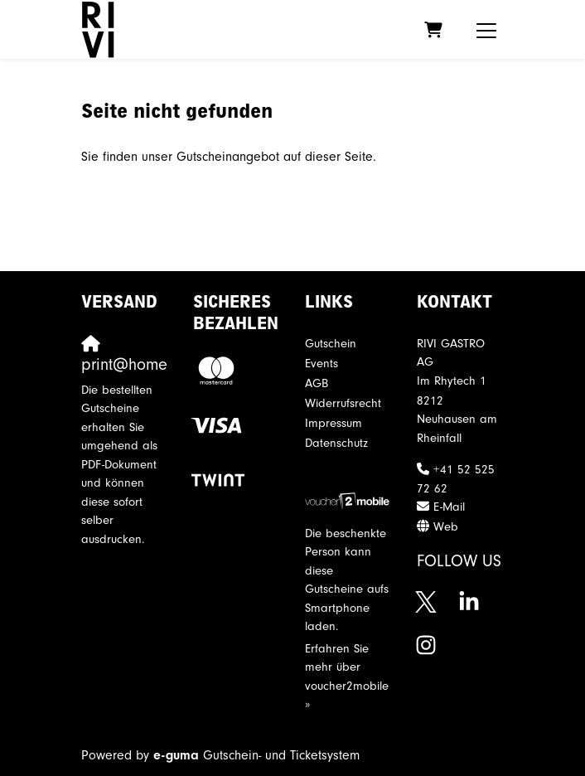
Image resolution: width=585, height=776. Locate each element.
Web (445, 527)
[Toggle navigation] (486, 29)
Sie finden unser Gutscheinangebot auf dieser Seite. (228, 156)
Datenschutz (336, 443)
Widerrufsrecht (343, 403)
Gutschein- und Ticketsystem (256, 755)
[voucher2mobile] (348, 500)
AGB (316, 383)
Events (321, 363)
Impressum (333, 423)
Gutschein (330, 344)
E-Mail (449, 507)
